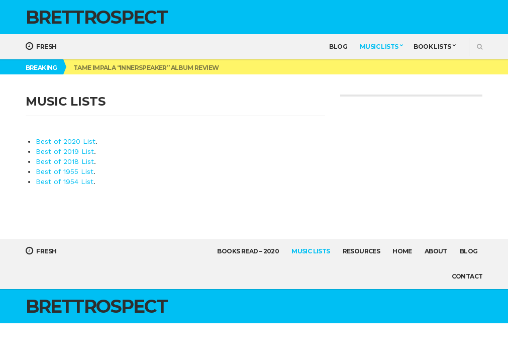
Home (402, 251)
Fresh (41, 46)
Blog (338, 46)
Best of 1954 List (64, 181)
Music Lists (379, 46)
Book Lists (432, 46)
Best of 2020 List (65, 141)
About (436, 251)
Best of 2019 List (65, 151)
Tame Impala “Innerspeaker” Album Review (146, 67)
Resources (361, 251)
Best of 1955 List (64, 171)
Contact (467, 276)
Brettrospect (96, 17)
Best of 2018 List (65, 161)
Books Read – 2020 (248, 251)
